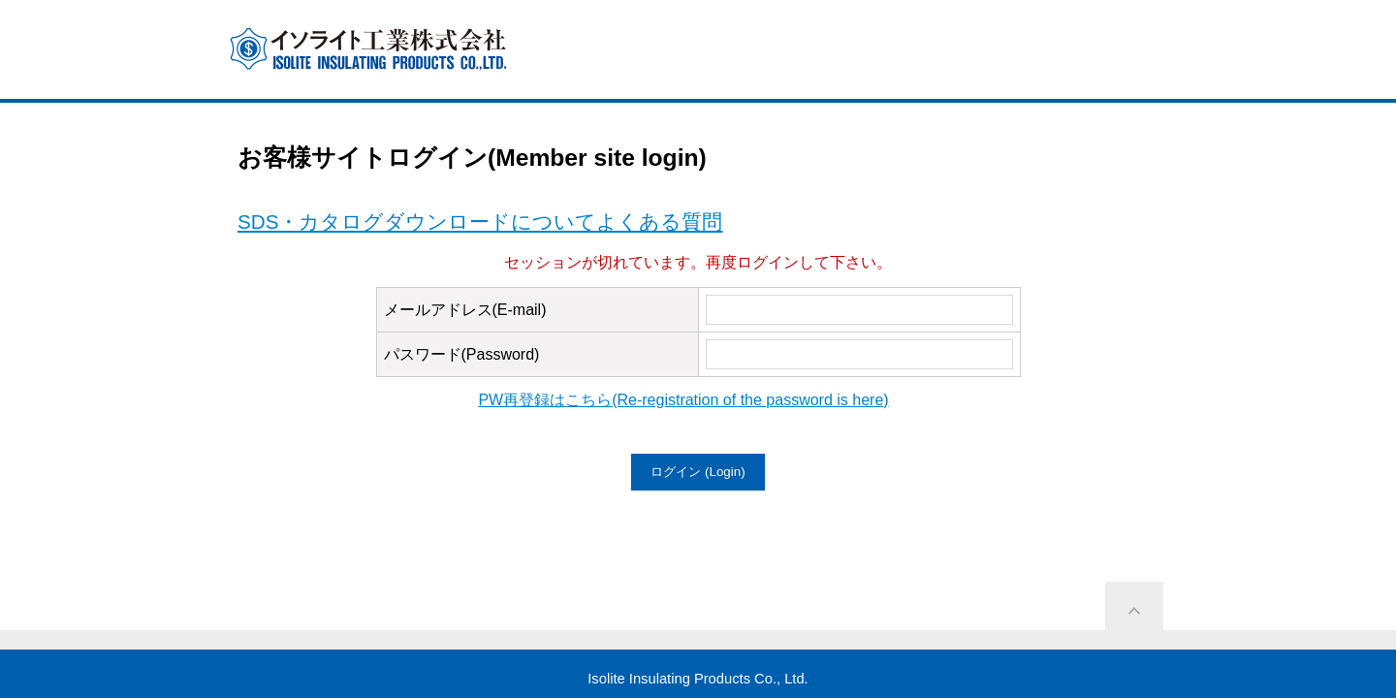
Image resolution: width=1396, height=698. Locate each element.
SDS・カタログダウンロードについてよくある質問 (480, 221)
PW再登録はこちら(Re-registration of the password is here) (683, 400)
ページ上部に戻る (1134, 611)
